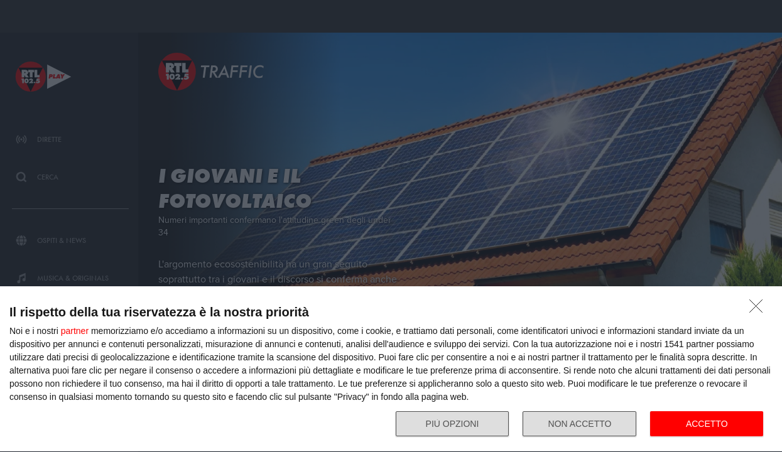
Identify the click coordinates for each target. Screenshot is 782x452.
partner (75, 330)
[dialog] (391, 369)
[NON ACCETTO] (759, 309)
